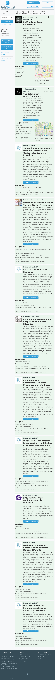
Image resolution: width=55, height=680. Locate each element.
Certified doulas (5, 665)
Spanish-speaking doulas (8, 666)
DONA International (30, 495)
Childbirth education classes (9, 668)
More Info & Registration (31, 63)
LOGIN (47, 3)
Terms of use (41, 656)
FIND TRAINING (33, 6)
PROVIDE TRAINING (47, 6)
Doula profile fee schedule (45, 654)
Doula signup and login (7, 656)
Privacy (39, 658)
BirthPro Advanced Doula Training (35, 200)
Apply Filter (7, 21)
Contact (40, 659)
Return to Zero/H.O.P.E (31, 145)
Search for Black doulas (7, 661)
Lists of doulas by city (7, 658)
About (2, 654)
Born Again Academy (31, 317)
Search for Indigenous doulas (9, 663)
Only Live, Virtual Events (6, 41)
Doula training (23, 661)
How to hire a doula (24, 656)
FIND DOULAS (33, 3)
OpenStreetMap (46, 78)
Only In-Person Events (7, 47)
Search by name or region (8, 659)
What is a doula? (23, 654)
